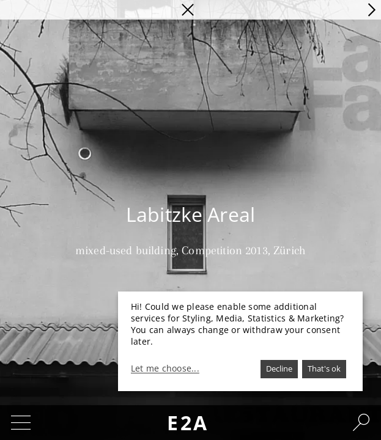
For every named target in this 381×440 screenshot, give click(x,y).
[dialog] (240, 341)
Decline (279, 368)
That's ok (324, 368)
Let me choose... (165, 368)
